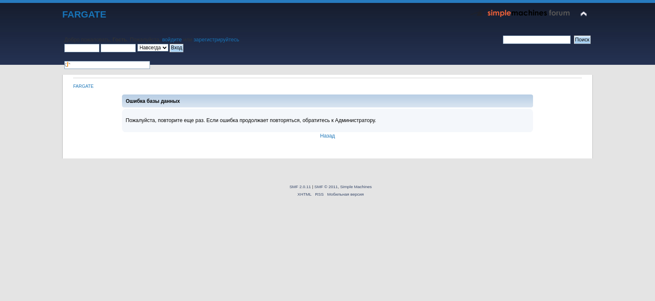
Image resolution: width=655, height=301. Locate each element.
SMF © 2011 (326, 186)
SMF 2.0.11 (300, 186)
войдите (172, 40)
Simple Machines (356, 186)
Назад (327, 136)
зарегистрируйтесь (216, 40)
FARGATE (84, 14)
